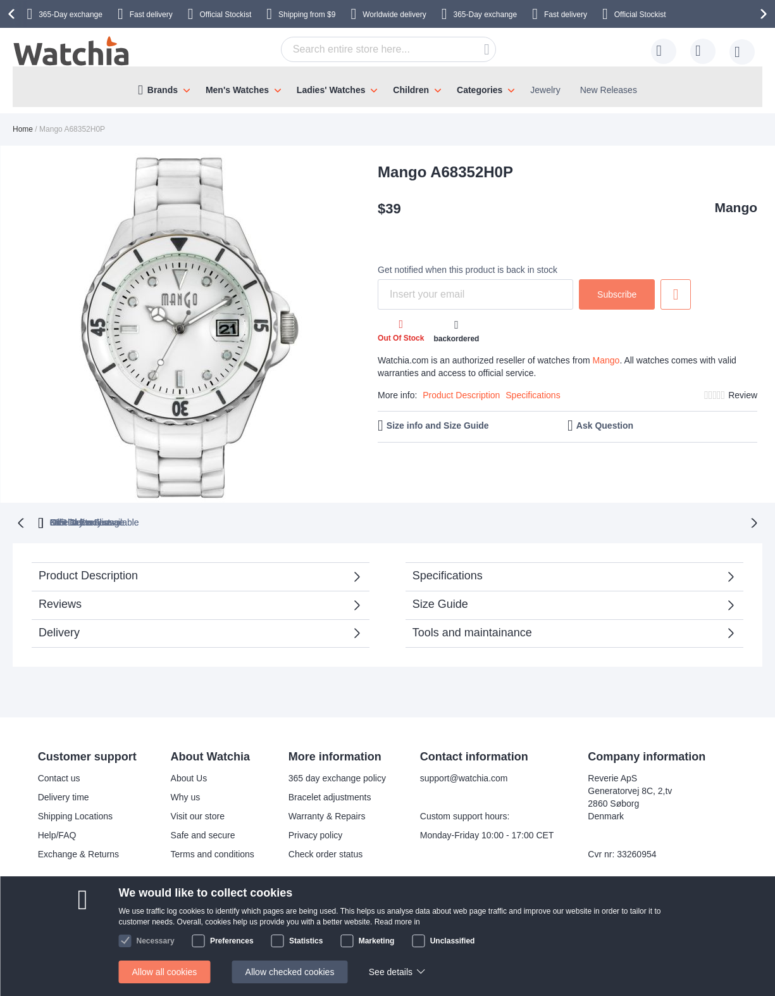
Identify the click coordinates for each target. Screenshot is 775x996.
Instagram (360, 935)
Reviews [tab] (60, 602)
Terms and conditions (212, 853)
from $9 (306, 14)
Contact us (59, 777)
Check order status (325, 853)
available (449, 521)
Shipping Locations (75, 815)
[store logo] (72, 51)
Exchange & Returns (78, 853)
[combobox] (388, 49)
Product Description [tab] (88, 574)
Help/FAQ (57, 834)
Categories (479, 90)
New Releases (608, 90)
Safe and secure (203, 834)
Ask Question (604, 425)
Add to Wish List (675, 294)
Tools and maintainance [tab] (472, 631)
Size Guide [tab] (440, 602)
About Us (189, 777)
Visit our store (198, 815)
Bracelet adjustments (329, 796)
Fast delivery (151, 14)
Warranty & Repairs (327, 815)
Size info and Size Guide (438, 425)
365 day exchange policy (337, 777)
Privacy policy (315, 834)
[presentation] (13, 14)
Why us (186, 796)
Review (742, 395)
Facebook (359, 914)
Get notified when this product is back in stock (467, 270)
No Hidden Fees (568, 521)
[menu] (387, 86)
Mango (735, 207)
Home (23, 129)
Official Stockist (225, 14)
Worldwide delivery (394, 14)
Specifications (532, 395)
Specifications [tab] (447, 574)
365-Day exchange (70, 14)
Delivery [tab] (59, 631)
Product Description (461, 395)
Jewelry (545, 90)
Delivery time (63, 796)
